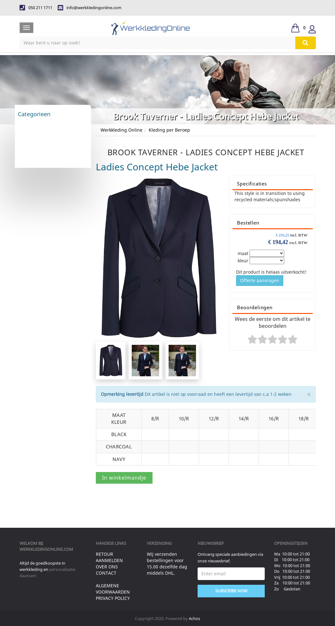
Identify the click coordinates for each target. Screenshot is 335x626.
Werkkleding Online (121, 130)
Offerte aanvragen (259, 280)
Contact (106, 573)
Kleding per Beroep (169, 130)
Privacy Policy (113, 598)
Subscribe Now (231, 591)
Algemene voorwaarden (113, 589)
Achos (194, 618)
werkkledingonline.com (46, 549)
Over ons (107, 567)
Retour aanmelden (109, 557)
